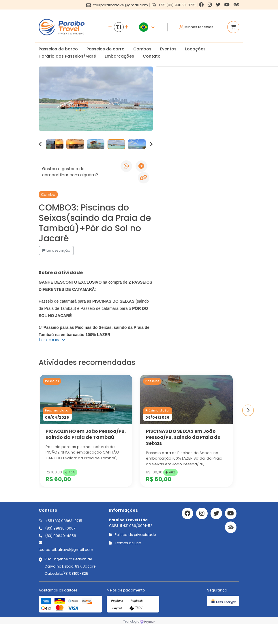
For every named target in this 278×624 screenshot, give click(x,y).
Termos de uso (125, 542)
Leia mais (52, 339)
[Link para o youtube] (227, 4)
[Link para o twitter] (218, 4)
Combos (142, 49)
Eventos (168, 49)
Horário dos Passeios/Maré (67, 56)
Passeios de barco (58, 49)
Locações (195, 49)
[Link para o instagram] (210, 4)
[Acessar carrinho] (233, 27)
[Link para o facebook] (202, 4)
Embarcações (119, 56)
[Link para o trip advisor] (236, 4)
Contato (152, 56)
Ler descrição (56, 250)
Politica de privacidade (132, 534)
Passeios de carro (106, 49)
